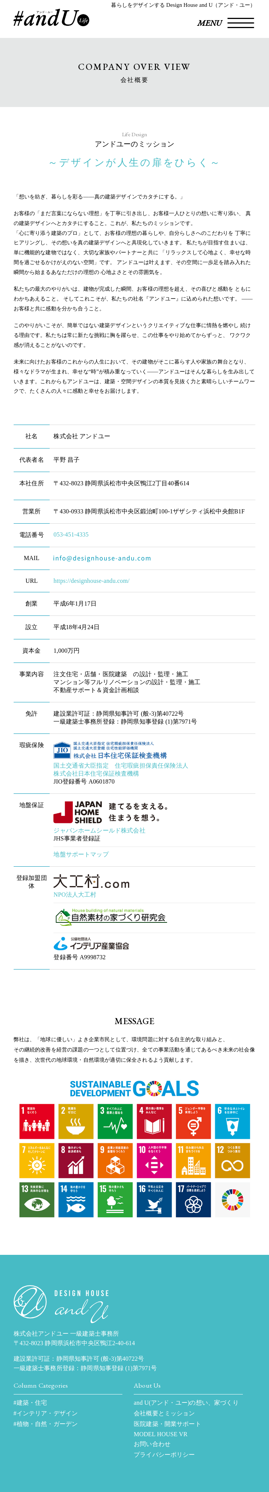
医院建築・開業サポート (167, 1424)
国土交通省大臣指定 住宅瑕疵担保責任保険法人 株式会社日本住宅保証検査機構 (120, 769)
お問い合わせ (152, 1444)
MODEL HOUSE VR (161, 1434)
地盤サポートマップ (80, 854)
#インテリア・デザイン (46, 1413)
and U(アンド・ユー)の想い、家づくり (186, 1402)
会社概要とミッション (164, 1413)
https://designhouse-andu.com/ (91, 581)
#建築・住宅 (30, 1402)
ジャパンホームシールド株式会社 (99, 830)
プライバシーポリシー (164, 1454)
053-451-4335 (71, 534)
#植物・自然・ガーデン (46, 1424)
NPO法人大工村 (74, 894)
